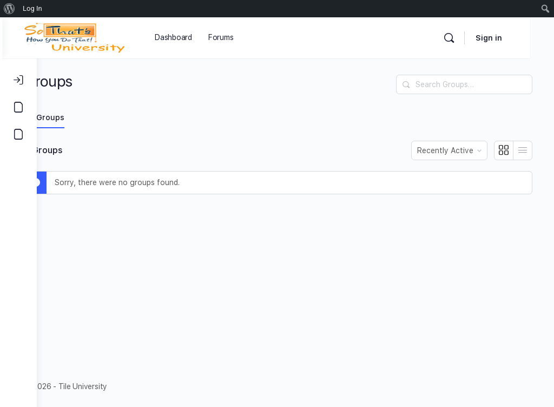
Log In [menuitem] (32, 8)
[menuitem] (9, 8)
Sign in (512, 38)
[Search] (473, 37)
